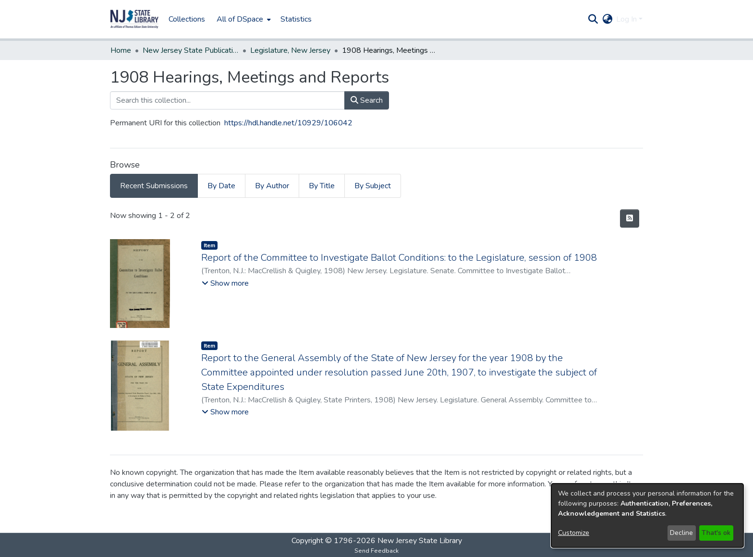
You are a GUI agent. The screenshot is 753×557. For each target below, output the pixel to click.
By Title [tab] (322, 186)
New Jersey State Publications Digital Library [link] (191, 50)
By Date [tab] (221, 186)
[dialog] (647, 515)
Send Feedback (376, 551)
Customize (573, 532)
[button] (134, 19)
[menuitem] (243, 19)
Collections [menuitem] (187, 19)
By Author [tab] (272, 186)
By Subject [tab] (372, 186)
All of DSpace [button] (240, 19)
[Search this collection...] (227, 100)
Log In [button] (627, 19)
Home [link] (120, 50)
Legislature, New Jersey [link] (290, 50)
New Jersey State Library (419, 540)
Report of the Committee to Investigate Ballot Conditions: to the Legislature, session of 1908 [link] (399, 257)
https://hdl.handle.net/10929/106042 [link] (288, 123)
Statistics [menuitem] (296, 19)
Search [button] (367, 100)
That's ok (716, 532)
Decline (681, 532)
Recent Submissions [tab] (154, 186)
